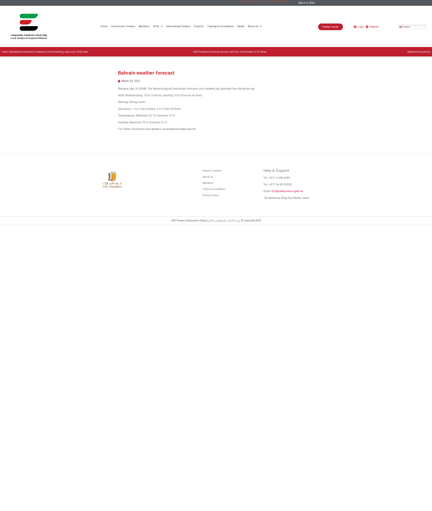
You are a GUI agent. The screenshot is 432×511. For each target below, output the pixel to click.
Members (144, 26)
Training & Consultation (220, 26)
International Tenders (178, 26)
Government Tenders (123, 26)
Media (240, 26)
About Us (255, 26)
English (404, 26)
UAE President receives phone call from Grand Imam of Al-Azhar (255, 51)
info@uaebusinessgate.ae (287, 191)
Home (104, 26)
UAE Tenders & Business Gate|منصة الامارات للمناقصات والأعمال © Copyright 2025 (216, 220)
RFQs (158, 26)
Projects (199, 26)
